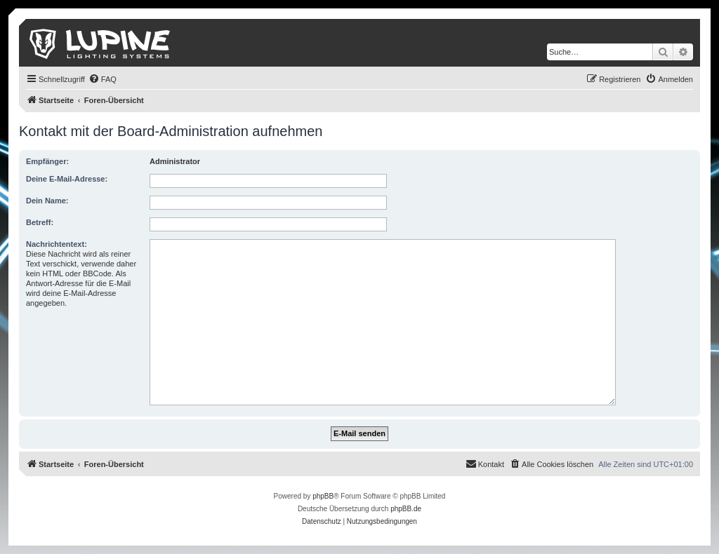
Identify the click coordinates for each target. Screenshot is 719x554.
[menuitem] (102, 79)
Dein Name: (47, 200)
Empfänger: (47, 161)
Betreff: (39, 222)
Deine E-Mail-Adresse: (66, 179)
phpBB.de (405, 509)
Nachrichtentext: (56, 244)
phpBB (323, 496)
